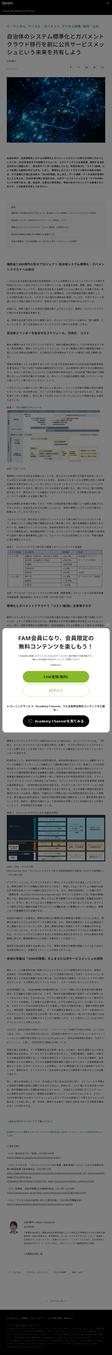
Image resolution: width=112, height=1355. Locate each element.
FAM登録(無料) (56, 676)
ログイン (56, 690)
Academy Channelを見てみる (59, 721)
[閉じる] (108, 625)
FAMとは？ (56, 664)
